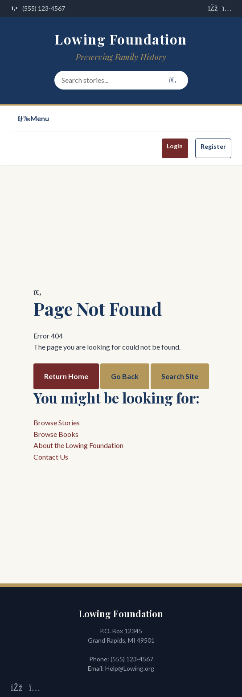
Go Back (125, 376)
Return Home (66, 376)
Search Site (179, 376)
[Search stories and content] (121, 80)
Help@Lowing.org (129, 668)
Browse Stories (56, 422)
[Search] (173, 80)
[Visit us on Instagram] (226, 8)
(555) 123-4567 (132, 659)
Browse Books (55, 434)
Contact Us (50, 456)
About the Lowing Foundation (78, 445)
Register (213, 146)
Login (175, 146)
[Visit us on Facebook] (212, 8)
